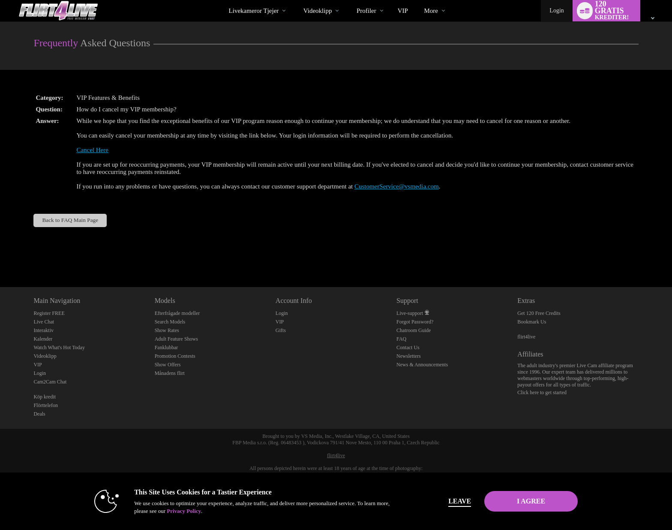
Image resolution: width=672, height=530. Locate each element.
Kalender (42, 339)
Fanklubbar (166, 347)
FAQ (401, 339)
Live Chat (43, 322)
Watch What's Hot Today (59, 347)
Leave (455, 501)
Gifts (281, 330)
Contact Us (408, 347)
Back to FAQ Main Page (70, 220)
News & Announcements (422, 365)
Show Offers (168, 365)
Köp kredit (44, 397)
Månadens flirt (170, 373)
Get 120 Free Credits (538, 313)
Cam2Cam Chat (49, 382)
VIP (403, 10)
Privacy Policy (180, 511)
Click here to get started (542, 392)
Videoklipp (317, 10)
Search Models (170, 322)
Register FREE (48, 313)
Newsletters (408, 356)
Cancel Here (92, 150)
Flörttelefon (45, 405)
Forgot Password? (414, 322)
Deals (39, 414)
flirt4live (526, 337)
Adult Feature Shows (176, 339)
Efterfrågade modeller (177, 313)
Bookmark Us (531, 322)
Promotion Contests (175, 356)
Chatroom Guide (413, 330)
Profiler (366, 10)
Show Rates (167, 330)
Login (556, 10)
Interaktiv (43, 330)
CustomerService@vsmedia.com (396, 186)
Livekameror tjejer (254, 10)
